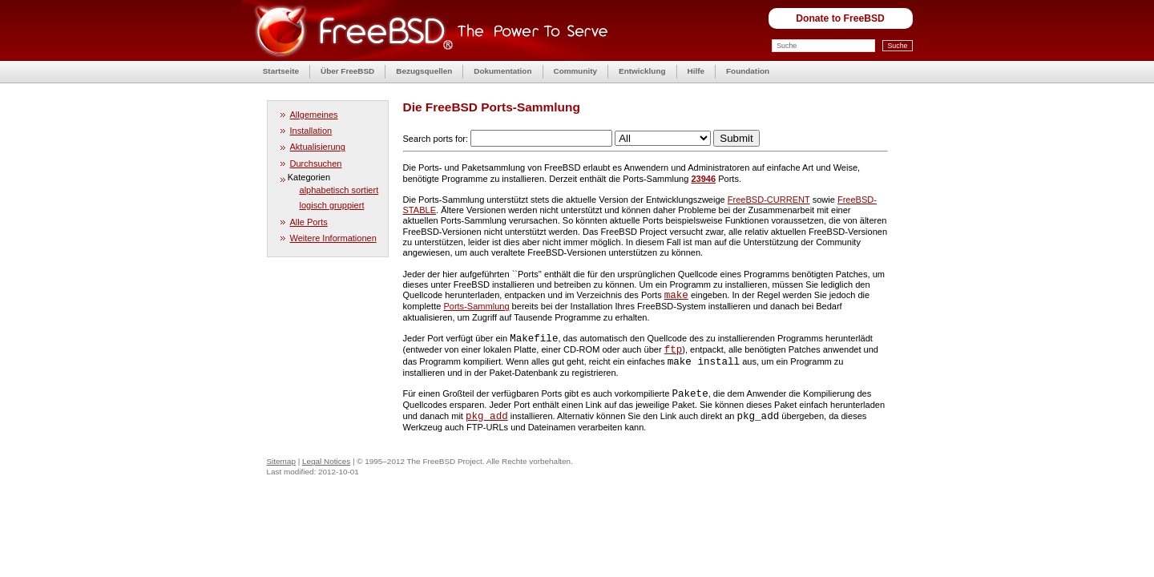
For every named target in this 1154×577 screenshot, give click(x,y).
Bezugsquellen (424, 71)
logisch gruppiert (332, 205)
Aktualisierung (317, 146)
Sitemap (281, 461)
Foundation (747, 71)
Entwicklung (642, 71)
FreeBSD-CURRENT (769, 199)
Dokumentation (502, 71)
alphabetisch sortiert (339, 190)
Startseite (281, 71)
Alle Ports (309, 222)
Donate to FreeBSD (840, 18)
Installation (311, 130)
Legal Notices (326, 461)
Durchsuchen (316, 163)
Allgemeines (314, 114)
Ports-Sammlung (476, 306)
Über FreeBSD (347, 71)
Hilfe (696, 71)
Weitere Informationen (333, 238)
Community (576, 71)
